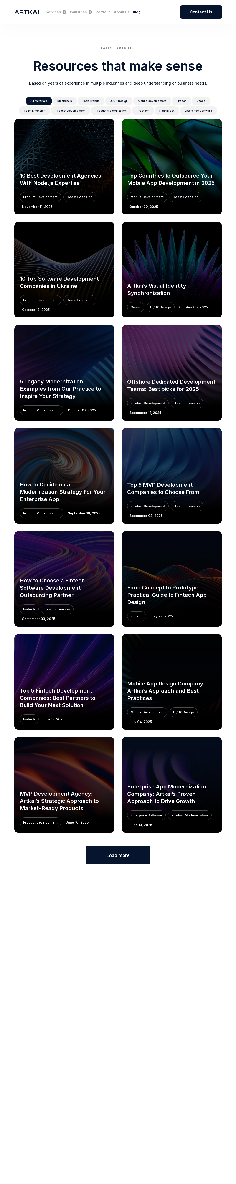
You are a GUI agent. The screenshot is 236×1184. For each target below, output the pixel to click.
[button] (34, 101)
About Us (122, 12)
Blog (137, 12)
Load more (118, 856)
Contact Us (201, 12)
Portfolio (103, 12)
